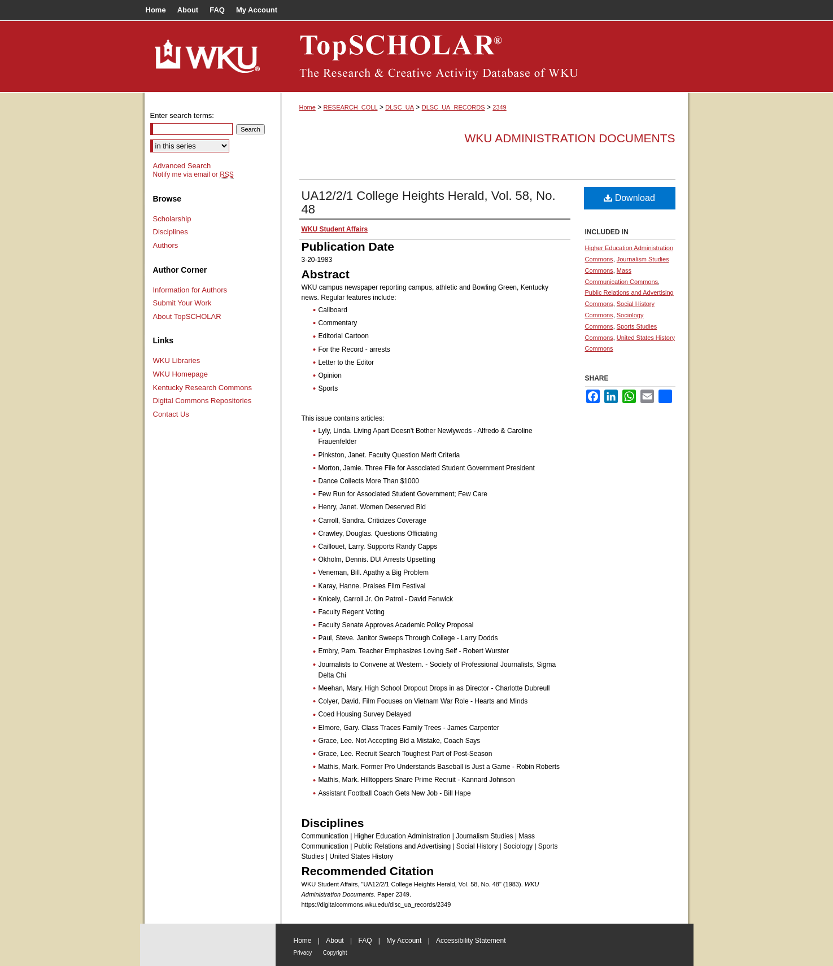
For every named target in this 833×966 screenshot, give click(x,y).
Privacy (303, 953)
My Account (403, 941)
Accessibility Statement (470, 941)
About (334, 941)
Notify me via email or (193, 174)
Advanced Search (182, 165)
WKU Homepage (180, 374)
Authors (165, 245)
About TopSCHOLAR (187, 316)
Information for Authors (190, 290)
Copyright (335, 953)
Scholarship (172, 219)
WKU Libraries (176, 360)
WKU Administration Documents (570, 138)
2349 (499, 107)
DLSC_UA (399, 107)
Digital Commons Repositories (202, 400)
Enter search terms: (182, 115)
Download (629, 198)
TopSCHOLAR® (485, 56)
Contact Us (171, 414)
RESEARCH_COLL (351, 107)
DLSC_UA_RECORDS (453, 107)
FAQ (365, 941)
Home (307, 107)
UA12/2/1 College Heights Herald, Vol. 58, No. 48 (429, 202)
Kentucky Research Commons (202, 387)
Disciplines (170, 232)
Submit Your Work (182, 303)
